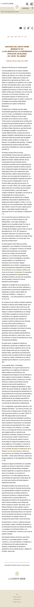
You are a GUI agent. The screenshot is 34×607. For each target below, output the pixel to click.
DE (8, 37)
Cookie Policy (17, 599)
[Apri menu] (31, 4)
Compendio (18, 272)
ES (16, 37)
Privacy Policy (17, 602)
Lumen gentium (24, 360)
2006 (10, 12)
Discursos (4, 12)
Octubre (16, 12)
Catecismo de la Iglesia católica (16, 270)
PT (26, 37)
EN (12, 37)
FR (19, 37)
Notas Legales (17, 597)
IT (22, 37)
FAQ (17, 594)
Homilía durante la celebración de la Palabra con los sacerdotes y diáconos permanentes (16, 451)
